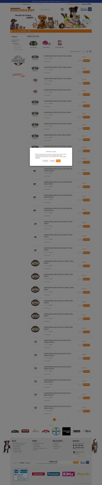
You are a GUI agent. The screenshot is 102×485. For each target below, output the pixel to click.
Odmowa (52, 160)
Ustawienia (45, 160)
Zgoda (58, 160)
